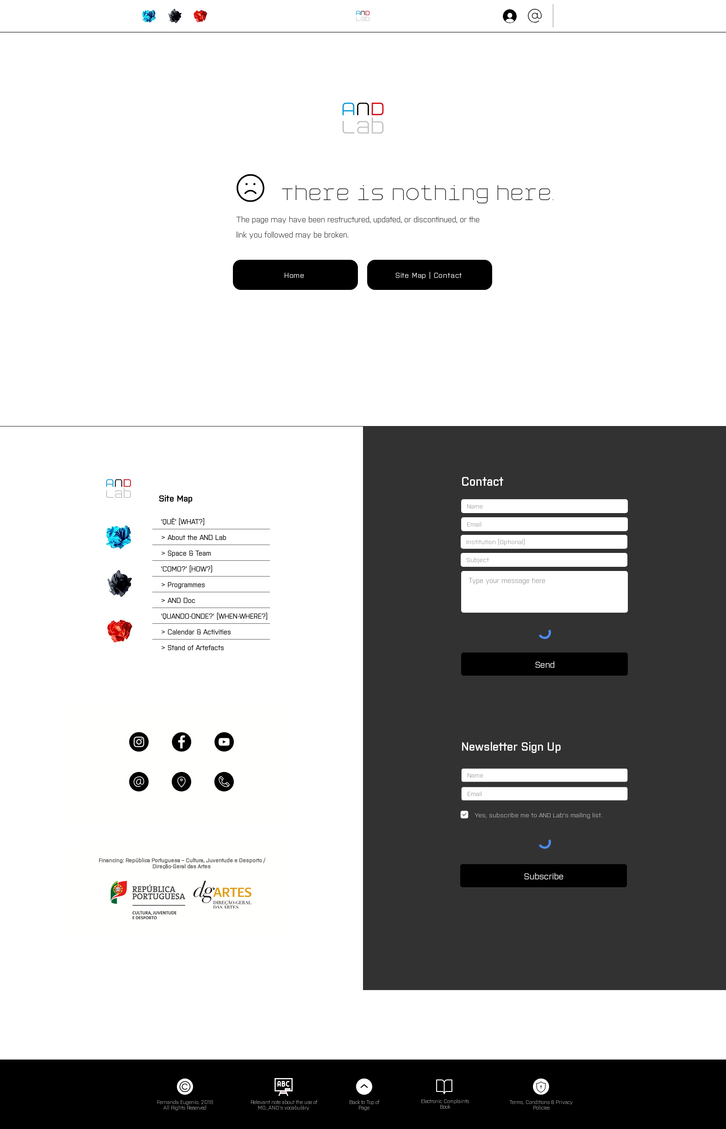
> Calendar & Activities (196, 631)
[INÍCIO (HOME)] (363, 118)
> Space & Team (186, 552)
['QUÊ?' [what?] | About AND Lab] (118, 536)
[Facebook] (181, 742)
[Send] (544, 664)
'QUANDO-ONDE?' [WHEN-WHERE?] (214, 615)
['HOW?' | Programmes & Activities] (174, 16)
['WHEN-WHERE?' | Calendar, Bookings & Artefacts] (200, 16)
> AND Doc (178, 600)
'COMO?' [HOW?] (187, 568)
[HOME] (363, 16)
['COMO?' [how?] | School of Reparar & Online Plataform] (118, 583)
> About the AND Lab (193, 537)
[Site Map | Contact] (429, 275)
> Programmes (183, 584)
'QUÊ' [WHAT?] (183, 521)
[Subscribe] (543, 875)
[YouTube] (224, 742)
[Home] (295, 275)
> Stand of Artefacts (192, 647)
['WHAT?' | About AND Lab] (149, 16)
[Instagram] (139, 742)
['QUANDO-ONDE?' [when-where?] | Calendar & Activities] (118, 630)
